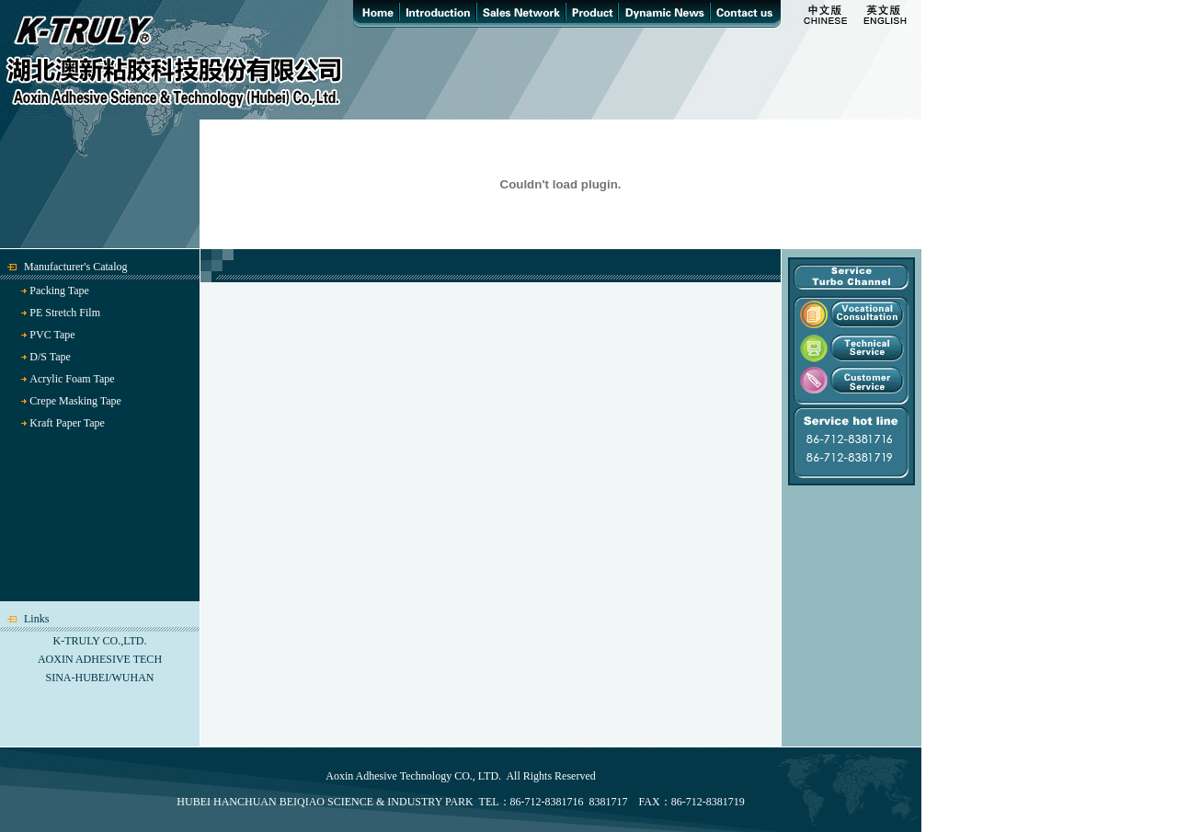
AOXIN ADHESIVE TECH (100, 659)
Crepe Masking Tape (75, 400)
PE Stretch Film (64, 312)
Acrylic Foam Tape (71, 378)
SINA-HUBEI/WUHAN (100, 677)
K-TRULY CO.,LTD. (100, 640)
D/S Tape (50, 356)
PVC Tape (51, 334)
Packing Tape (59, 290)
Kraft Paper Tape (67, 422)
